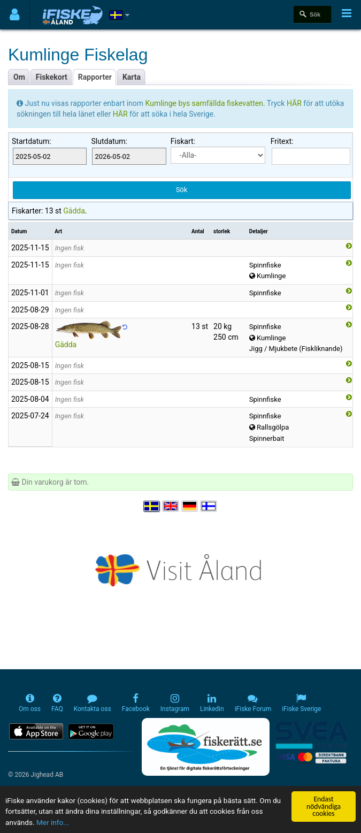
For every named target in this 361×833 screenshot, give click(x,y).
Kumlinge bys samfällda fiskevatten (204, 103)
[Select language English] (171, 506)
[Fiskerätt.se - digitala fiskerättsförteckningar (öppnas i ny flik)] (205, 747)
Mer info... (52, 822)
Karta (131, 77)
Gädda (74, 211)
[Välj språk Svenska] (152, 506)
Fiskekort (51, 77)
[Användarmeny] (14, 14)
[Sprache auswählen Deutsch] (190, 506)
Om (19, 77)
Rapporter (95, 77)
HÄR (295, 103)
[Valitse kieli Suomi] (209, 506)
